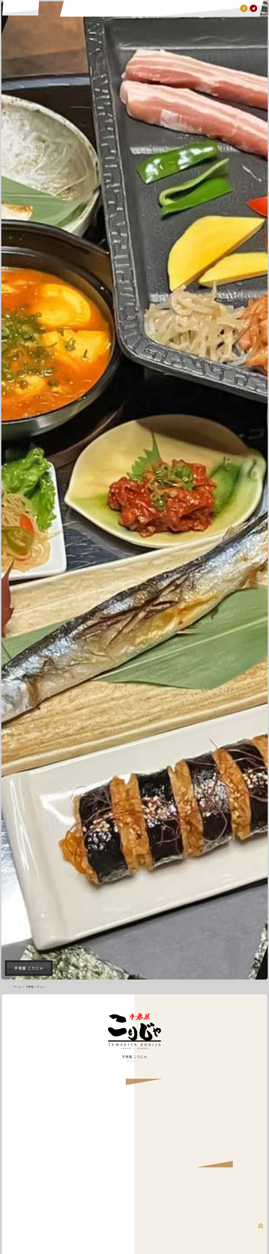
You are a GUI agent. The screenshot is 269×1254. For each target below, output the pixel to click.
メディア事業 (197, 8)
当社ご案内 (101, 8)
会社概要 (214, 8)
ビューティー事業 (174, 8)
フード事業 (133, 8)
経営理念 (117, 8)
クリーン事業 (152, 8)
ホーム (17, 986)
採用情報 (229, 8)
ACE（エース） (22, 10)
